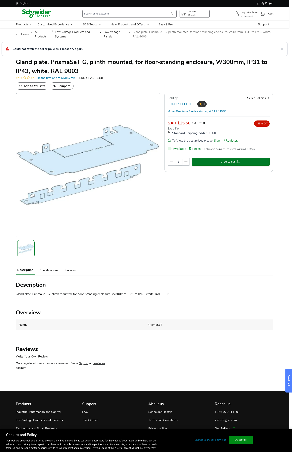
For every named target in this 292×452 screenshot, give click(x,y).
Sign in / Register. (226, 141)
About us (156, 403)
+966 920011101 (227, 412)
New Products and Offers (130, 24)
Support (263, 24)
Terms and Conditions (163, 420)
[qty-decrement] (171, 161)
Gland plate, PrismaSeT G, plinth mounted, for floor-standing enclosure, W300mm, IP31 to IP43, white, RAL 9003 (202, 34)
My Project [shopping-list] (265, 3)
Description (25, 270)
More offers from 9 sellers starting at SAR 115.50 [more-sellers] (197, 111)
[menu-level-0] (24, 24)
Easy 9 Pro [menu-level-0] (166, 24)
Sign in (83, 363)
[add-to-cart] (231, 162)
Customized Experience (55, 24)
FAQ (85, 412)
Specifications (49, 270)
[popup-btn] (195, 14)
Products (23, 403)
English (24, 3)
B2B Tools (92, 24)
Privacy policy (157, 428)
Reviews (70, 270)
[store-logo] (37, 13)
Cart (270, 13)
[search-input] (127, 14)
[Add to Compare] (62, 86)
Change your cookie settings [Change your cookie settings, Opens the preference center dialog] (210, 440)
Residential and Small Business (36, 428)
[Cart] (263, 13)
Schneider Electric (160, 412)
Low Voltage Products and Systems (39, 420)
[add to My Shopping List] (32, 86)
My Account (246, 16)
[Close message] (282, 49)
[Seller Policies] (258, 98)
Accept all (240, 440)
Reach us (223, 403)
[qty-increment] (185, 161)
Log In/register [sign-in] (249, 12)
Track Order (90, 420)
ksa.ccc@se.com (226, 420)
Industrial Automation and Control (38, 412)
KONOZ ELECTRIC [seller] (182, 104)
